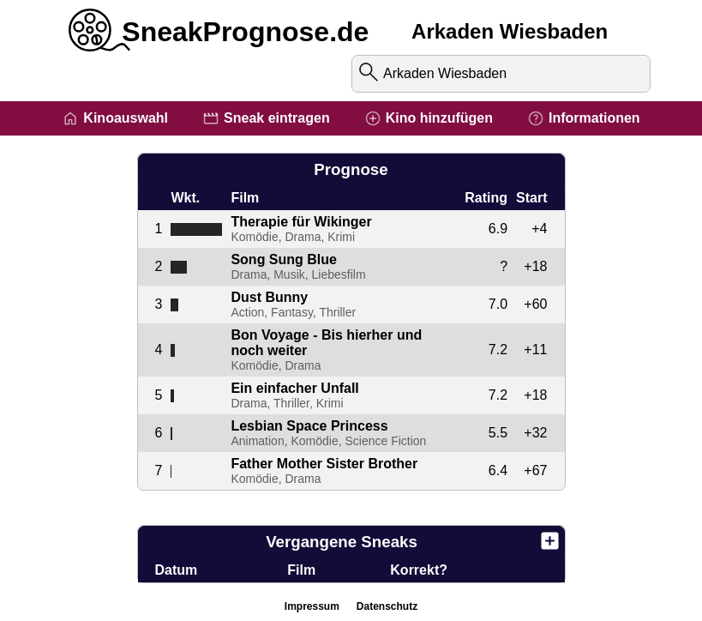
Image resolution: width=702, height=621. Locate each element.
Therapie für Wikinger (301, 221)
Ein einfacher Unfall (294, 388)
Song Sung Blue (284, 259)
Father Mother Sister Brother (324, 463)
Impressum (312, 606)
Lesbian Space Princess (309, 426)
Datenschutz (387, 606)
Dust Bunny (269, 297)
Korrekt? (418, 570)
